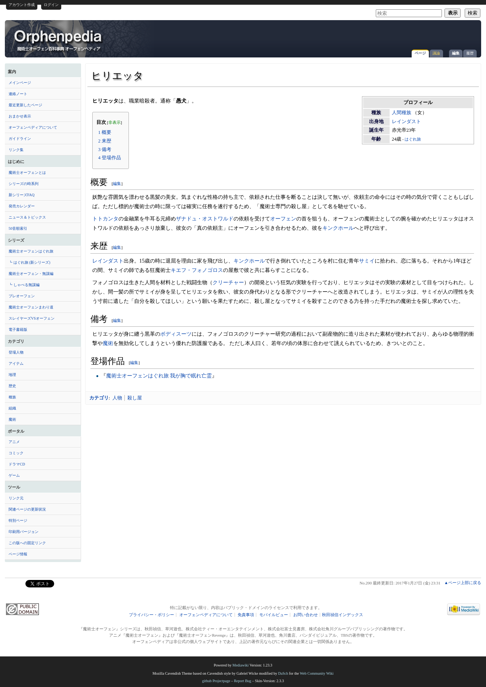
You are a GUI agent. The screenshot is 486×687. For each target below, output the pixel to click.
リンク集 (16, 150)
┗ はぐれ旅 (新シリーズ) (29, 262)
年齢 (376, 139)
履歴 (470, 53)
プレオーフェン (22, 296)
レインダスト (406, 121)
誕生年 (376, 130)
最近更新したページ (25, 105)
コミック (16, 453)
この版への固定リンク (27, 543)
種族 (12, 397)
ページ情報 (18, 554)
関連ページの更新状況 (27, 509)
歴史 (12, 386)
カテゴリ (99, 398)
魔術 (12, 419)
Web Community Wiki (316, 673)
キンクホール (338, 228)
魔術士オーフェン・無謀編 (31, 274)
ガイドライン (20, 139)
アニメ (14, 442)
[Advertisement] (390, 35)
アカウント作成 (22, 5)
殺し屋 (134, 398)
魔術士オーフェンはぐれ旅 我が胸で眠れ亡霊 (159, 376)
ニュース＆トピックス (27, 217)
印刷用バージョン (23, 532)
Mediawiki (240, 665)
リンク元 (16, 498)
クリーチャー (228, 282)
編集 (455, 53)
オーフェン (283, 219)
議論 (436, 53)
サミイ (367, 261)
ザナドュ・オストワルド (204, 219)
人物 (117, 398)
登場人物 (16, 352)
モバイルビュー (273, 615)
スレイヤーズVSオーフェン (32, 318)
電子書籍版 (18, 329)
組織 (12, 408)
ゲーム (14, 475)
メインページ (20, 83)
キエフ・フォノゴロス (197, 270)
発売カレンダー (22, 206)
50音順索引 (18, 228)
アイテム (16, 363)
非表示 (114, 122)
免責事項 (246, 615)
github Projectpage (216, 681)
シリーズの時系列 (23, 184)
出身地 (376, 121)
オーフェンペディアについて (33, 127)
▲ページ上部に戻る (462, 582)
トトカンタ (105, 219)
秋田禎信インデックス (342, 615)
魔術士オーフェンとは (27, 172)
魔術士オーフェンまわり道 (31, 307)
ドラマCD (17, 464)
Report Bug (242, 681)
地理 (12, 375)
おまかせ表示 (20, 116)
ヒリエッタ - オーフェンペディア (58, 40)
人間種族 (401, 112)
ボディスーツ (176, 334)
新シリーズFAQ (21, 195)
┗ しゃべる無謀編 (24, 285)
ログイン (51, 5)
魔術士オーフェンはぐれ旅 (31, 251)
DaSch (283, 673)
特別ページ (18, 520)
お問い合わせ (305, 615)
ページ (420, 53)
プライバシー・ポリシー (151, 615)
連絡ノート (18, 94)
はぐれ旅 (413, 139)
